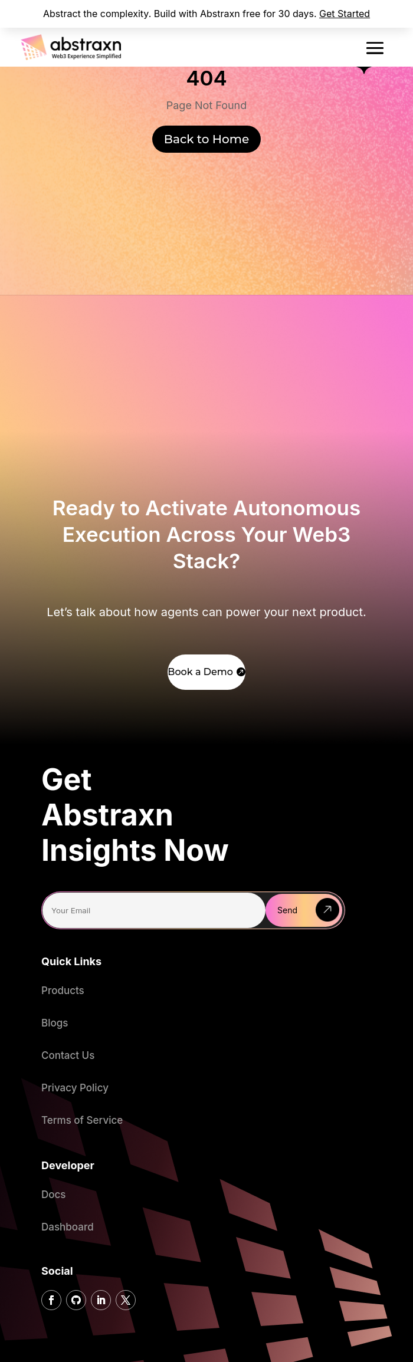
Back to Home (206, 139)
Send (287, 910)
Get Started (344, 13)
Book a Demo (200, 671)
